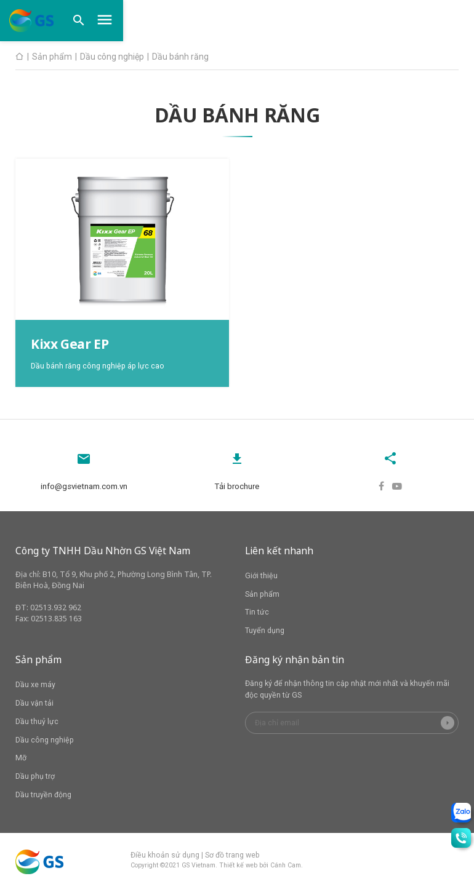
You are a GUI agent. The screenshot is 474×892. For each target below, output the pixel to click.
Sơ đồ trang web (232, 856)
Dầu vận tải (34, 705)
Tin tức (257, 614)
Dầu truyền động (43, 796)
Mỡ (20, 759)
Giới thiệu (261, 577)
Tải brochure (237, 483)
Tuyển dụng (264, 632)
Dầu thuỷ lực (36, 723)
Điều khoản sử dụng (165, 856)
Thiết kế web (238, 867)
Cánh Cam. (286, 867)
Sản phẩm (262, 595)
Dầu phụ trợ (35, 778)
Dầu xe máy (35, 686)
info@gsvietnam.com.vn (83, 483)
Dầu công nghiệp (44, 741)
